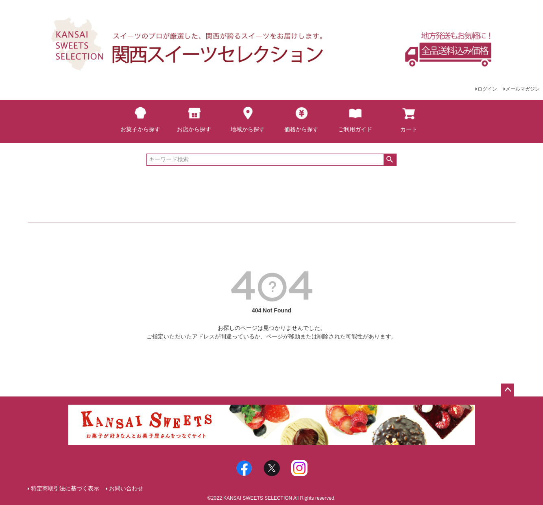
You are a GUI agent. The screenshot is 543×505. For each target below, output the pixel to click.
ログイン (487, 89)
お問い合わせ (126, 488)
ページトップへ (507, 390)
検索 (390, 159)
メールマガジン (523, 89)
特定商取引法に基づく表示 (65, 488)
